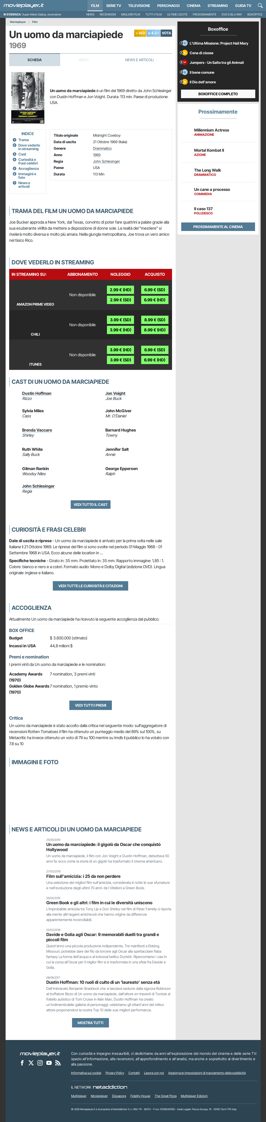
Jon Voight (115, 393)
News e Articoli (139, 60)
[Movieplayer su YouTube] (49, 1063)
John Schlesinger (106, 161)
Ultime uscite (177, 14)
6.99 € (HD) (154, 300)
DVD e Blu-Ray (232, 14)
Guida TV (243, 5)
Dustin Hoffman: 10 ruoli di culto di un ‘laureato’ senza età (103, 982)
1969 (96, 155)
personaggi (168, 5)
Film (95, 5)
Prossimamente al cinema (218, 226)
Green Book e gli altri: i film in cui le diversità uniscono (99, 902)
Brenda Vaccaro (37, 430)
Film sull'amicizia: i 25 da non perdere (83, 876)
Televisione (139, 5)
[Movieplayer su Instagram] (40, 1063)
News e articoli (24, 185)
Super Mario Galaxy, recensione (41, 14)
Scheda (35, 60)
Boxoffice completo (218, 94)
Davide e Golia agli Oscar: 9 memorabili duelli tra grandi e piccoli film (102, 937)
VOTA (166, 33)
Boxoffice (254, 14)
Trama (23, 140)
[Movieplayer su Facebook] (22, 1063)
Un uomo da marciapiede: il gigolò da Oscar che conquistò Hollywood (103, 847)
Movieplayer (18, 22)
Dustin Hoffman (36, 393)
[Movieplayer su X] (31, 1063)
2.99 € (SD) (120, 300)
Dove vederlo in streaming (29, 147)
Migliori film (130, 14)
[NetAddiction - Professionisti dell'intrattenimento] (110, 1087)
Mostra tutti (90, 1023)
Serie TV (113, 5)
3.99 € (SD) (120, 319)
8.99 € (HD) (155, 330)
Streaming (218, 5)
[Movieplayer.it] (23, 5)
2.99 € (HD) (120, 289)
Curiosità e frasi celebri (28, 161)
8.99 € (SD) (154, 319)
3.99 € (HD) (120, 330)
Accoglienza (28, 168)
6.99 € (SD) (154, 289)
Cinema (193, 5)
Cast (22, 154)
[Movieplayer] (40, 1053)
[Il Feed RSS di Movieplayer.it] (57, 1063)
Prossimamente (204, 14)
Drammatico (102, 148)
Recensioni (108, 14)
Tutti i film (153, 14)
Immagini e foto (27, 176)
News (90, 14)
